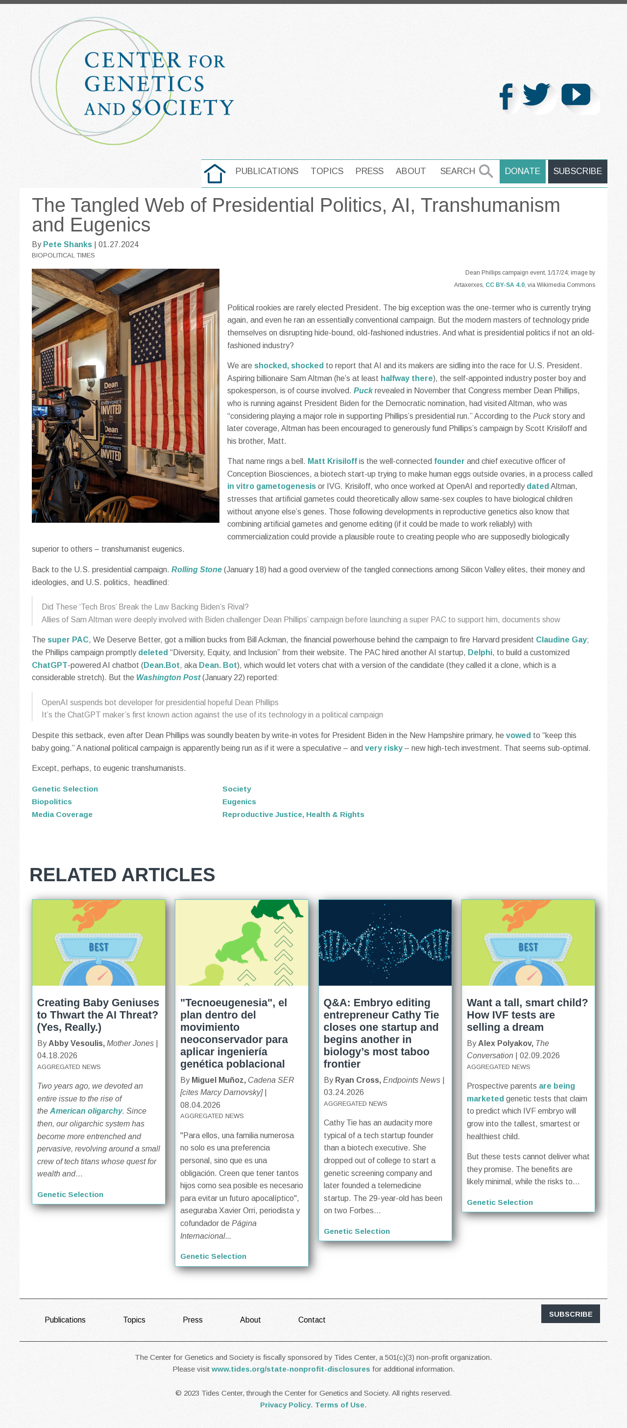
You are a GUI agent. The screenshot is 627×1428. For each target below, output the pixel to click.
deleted (153, 652)
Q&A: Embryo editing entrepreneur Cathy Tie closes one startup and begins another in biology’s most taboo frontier (381, 1033)
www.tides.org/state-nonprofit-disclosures (291, 1368)
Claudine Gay (561, 640)
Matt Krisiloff (332, 461)
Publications (269, 171)
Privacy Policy (285, 1404)
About (413, 171)
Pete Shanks (67, 244)
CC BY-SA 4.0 (505, 284)
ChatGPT (50, 665)
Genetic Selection (66, 789)
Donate (524, 171)
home (217, 171)
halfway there (407, 378)
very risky (384, 748)
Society (237, 789)
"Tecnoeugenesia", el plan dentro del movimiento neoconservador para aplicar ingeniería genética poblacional (234, 1033)
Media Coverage (63, 814)
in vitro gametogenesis (271, 486)
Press (372, 171)
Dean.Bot (162, 665)
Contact (313, 1319)
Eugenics (240, 801)
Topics (329, 171)
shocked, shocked (289, 365)
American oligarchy (86, 1111)
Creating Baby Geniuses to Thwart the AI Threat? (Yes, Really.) (98, 1014)
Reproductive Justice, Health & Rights (295, 814)
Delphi (480, 652)
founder (449, 461)
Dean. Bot (218, 665)
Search (459, 171)
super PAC (68, 640)
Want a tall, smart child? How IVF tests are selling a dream (527, 1014)
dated (538, 486)
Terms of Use (339, 1404)
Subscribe (578, 171)
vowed (518, 735)
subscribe (571, 1314)
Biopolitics (52, 801)
